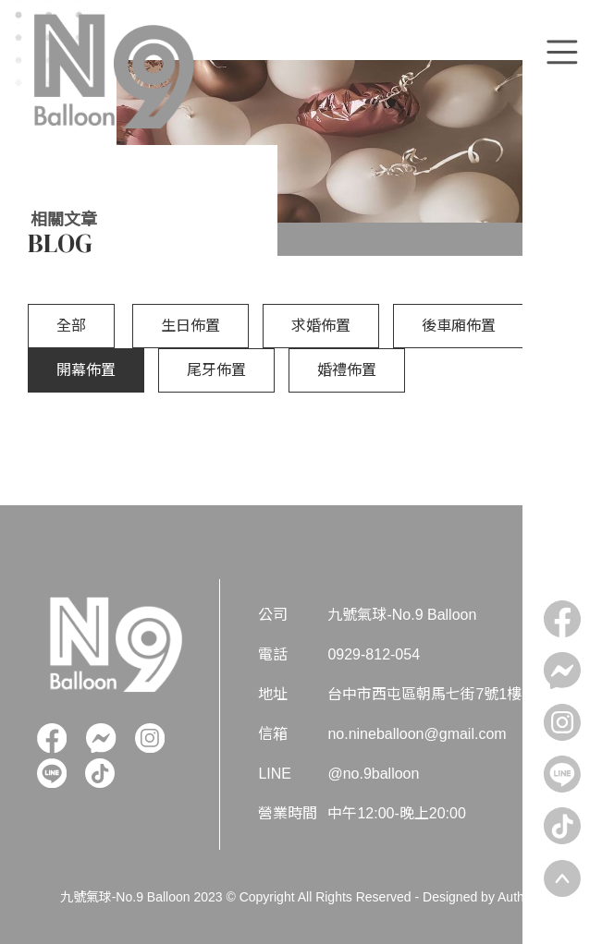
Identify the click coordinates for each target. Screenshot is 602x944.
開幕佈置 (86, 370)
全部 (71, 325)
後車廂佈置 (459, 325)
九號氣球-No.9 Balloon (401, 615)
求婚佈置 (320, 325)
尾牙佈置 (216, 370)
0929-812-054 (373, 654)
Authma (520, 897)
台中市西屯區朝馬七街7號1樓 (424, 694)
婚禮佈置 (346, 370)
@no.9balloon (373, 773)
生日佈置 (190, 325)
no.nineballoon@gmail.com (416, 734)
